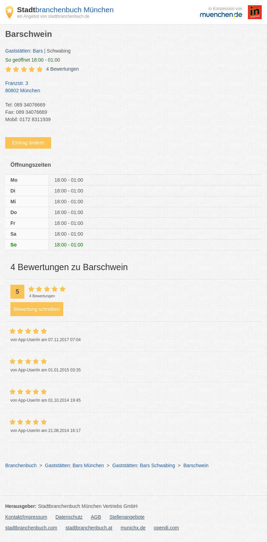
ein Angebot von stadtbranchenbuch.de (53, 16)
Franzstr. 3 (130, 87)
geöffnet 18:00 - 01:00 (32, 60)
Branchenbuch (21, 465)
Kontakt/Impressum (26, 517)
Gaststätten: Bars (24, 51)
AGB (96, 517)
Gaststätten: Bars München (74, 465)
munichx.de (133, 528)
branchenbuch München (65, 10)
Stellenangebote (127, 517)
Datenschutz (69, 517)
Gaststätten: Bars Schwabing (143, 465)
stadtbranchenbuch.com (31, 528)
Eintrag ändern (28, 143)
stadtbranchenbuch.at (88, 528)
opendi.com (166, 528)
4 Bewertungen (62, 69)
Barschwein (195, 465)
